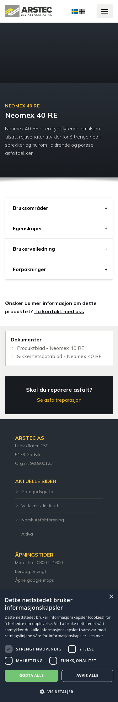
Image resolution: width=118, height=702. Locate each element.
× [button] (111, 597)
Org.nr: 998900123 (34, 463)
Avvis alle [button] (87, 675)
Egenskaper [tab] (27, 228)
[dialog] (59, 646)
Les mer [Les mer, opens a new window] (95, 636)
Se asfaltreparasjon (59, 400)
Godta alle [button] (31, 675)
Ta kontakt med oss (59, 311)
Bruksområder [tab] (30, 208)
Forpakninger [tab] (29, 269)
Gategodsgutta (34, 491)
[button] (59, 691)
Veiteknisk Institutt (36, 505)
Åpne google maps (34, 580)
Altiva (24, 534)
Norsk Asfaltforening (39, 520)
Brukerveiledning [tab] (34, 249)
